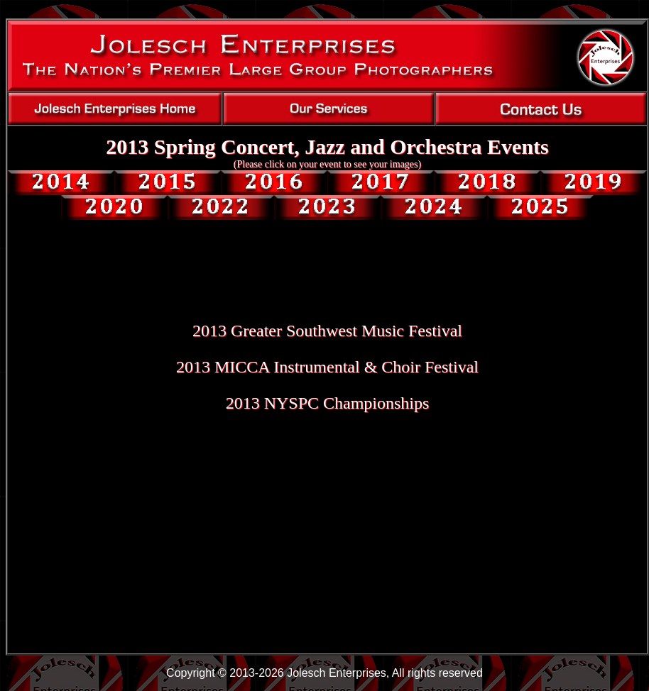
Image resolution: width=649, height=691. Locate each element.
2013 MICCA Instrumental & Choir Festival (327, 367)
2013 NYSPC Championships (328, 403)
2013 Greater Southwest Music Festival (327, 330)
